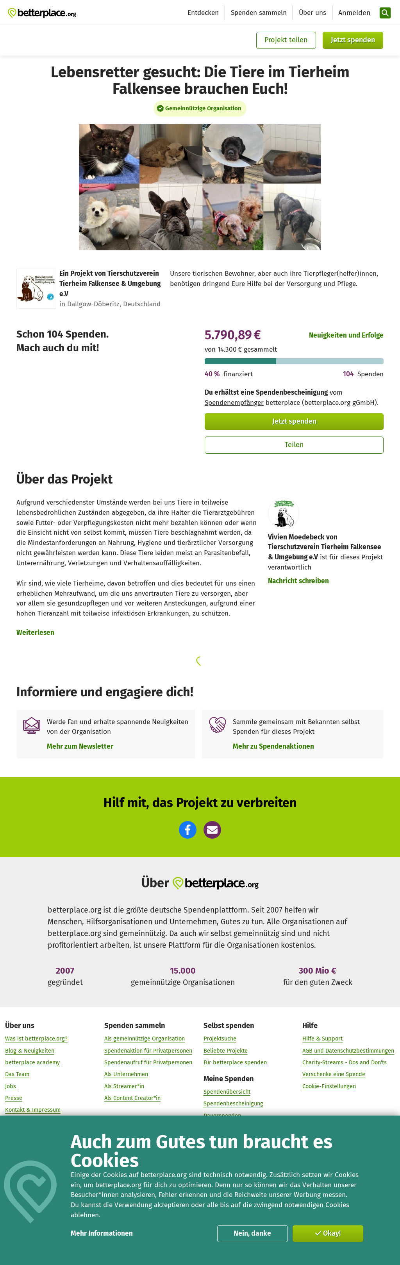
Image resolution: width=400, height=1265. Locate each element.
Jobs (10, 1086)
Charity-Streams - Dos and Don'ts (344, 1062)
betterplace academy (32, 1062)
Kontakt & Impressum (33, 1110)
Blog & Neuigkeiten (29, 1050)
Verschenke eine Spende (333, 1074)
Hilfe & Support (322, 1038)
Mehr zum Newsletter (80, 746)
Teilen (294, 444)
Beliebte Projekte (226, 1050)
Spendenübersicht (227, 1092)
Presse (13, 1098)
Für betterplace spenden (235, 1062)
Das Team (17, 1074)
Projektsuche (220, 1038)
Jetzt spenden (353, 40)
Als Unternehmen (126, 1074)
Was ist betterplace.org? (36, 1038)
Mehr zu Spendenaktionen (273, 746)
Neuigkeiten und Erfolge (346, 335)
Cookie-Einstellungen (329, 1086)
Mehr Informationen (102, 1233)
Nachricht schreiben (298, 581)
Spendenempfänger (234, 403)
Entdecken (203, 13)
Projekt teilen (286, 40)
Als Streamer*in (124, 1086)
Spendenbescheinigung (233, 1103)
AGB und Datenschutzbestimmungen (348, 1050)
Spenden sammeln (259, 13)
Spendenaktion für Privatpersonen (148, 1050)
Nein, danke (252, 1233)
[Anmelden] (353, 13)
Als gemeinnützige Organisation (144, 1038)
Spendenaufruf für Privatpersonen (148, 1062)
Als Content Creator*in (132, 1098)
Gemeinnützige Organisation (203, 108)
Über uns (312, 13)
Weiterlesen (35, 633)
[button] (187, 830)
